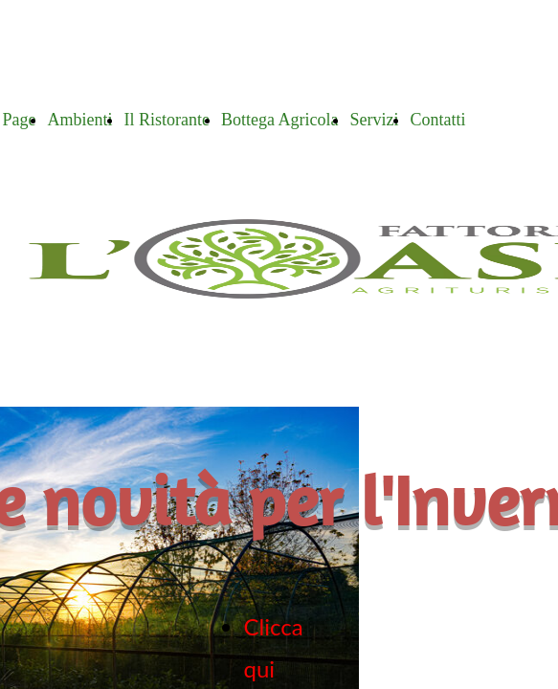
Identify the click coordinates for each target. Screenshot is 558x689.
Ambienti (79, 119)
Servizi (373, 119)
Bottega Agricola (279, 119)
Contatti (437, 119)
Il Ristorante (166, 119)
